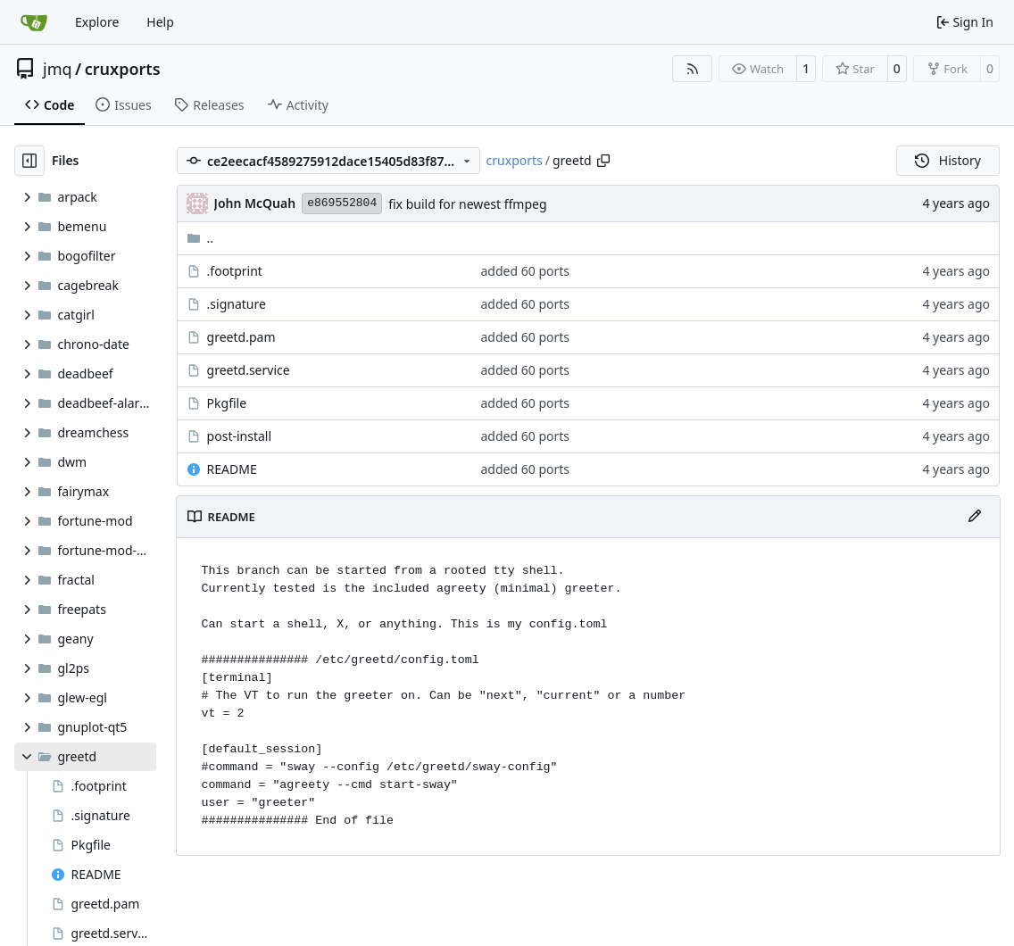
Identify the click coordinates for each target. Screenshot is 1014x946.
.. (200, 237)
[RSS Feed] (692, 68)
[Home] (34, 22)
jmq (57, 69)
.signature (236, 303)
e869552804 (342, 203)
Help (160, 21)
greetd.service (248, 369)
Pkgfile (227, 402)
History (948, 160)
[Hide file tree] (29, 160)
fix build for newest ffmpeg (467, 203)
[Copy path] (603, 160)
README (232, 469)
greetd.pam (241, 336)
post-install (239, 435)
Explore (97, 21)
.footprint (234, 270)
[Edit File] (974, 517)
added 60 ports (525, 270)
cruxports (123, 69)
